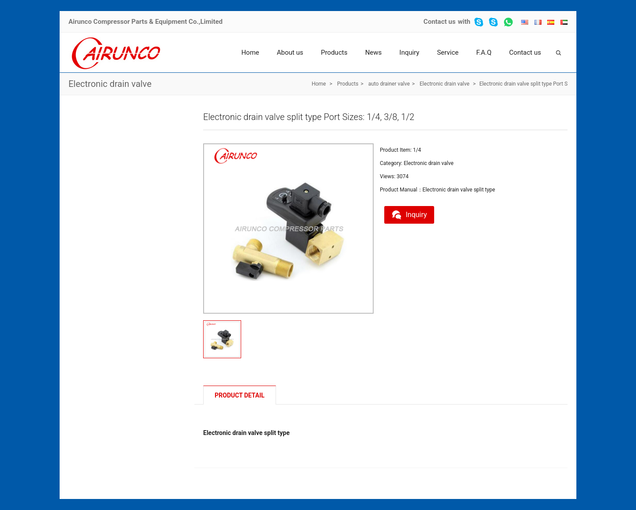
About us (290, 52)
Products (334, 52)
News (373, 52)
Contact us (440, 22)
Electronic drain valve (109, 84)
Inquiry (409, 52)
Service (447, 52)
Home (250, 52)
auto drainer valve (389, 84)
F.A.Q (484, 52)
